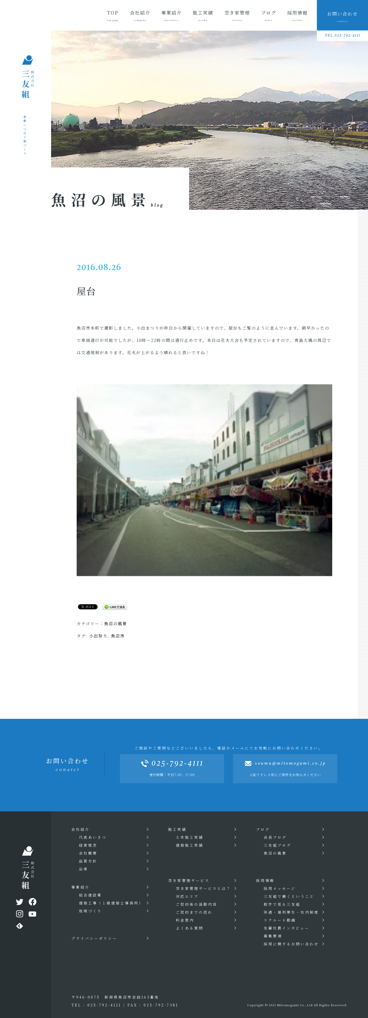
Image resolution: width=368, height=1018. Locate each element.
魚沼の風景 (115, 624)
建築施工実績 (189, 845)
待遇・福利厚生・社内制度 (291, 912)
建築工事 (111, 902)
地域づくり (90, 910)
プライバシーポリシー (94, 938)
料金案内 (185, 920)
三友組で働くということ (289, 896)
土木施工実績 (189, 837)
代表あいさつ (93, 837)
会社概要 (88, 853)
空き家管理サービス (189, 880)
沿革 (83, 868)
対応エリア (187, 896)
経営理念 (88, 845)
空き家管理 (237, 15)
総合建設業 (90, 895)
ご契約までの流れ (194, 912)
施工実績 (203, 15)
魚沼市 (118, 636)
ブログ (268, 15)
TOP (113, 15)
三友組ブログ (277, 845)
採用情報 (297, 15)
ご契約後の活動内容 (196, 904)
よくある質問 (189, 928)
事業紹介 (171, 15)
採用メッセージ (280, 888)
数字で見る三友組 (282, 904)
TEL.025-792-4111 (342, 35)
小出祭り (98, 636)
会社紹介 (140, 15)
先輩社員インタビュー (286, 928)
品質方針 (88, 861)
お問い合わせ (343, 16)
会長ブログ (275, 837)
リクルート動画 (280, 920)
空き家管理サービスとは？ (203, 888)
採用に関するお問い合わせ (291, 943)
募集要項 (273, 935)
